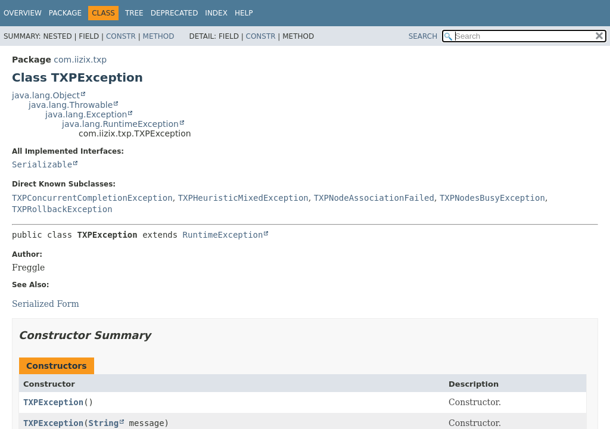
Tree (134, 13)
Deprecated (174, 13)
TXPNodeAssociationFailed (374, 198)
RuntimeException (223, 235)
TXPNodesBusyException (492, 198)
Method (159, 36)
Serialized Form (45, 304)
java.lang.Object (46, 95)
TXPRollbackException (62, 209)
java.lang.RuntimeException (120, 124)
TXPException (53, 402)
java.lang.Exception (86, 114)
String (104, 423)
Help (244, 13)
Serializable (42, 164)
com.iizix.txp (80, 59)
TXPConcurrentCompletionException (92, 198)
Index (216, 13)
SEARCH (423, 36)
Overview (23, 13)
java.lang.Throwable (71, 105)
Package (65, 13)
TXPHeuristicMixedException (243, 198)
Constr (121, 36)
